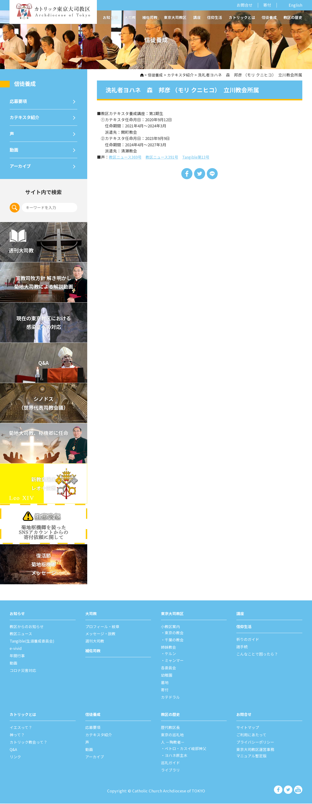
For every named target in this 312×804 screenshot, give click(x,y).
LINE (212, 173)
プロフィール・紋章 (103, 628)
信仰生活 (214, 17)
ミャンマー (175, 662)
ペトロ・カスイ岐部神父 (187, 749)
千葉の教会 (175, 641)
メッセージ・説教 (101, 636)
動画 (14, 151)
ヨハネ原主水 (177, 756)
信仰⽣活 (244, 628)
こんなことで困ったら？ (258, 656)
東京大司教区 (175, 17)
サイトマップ (248, 728)
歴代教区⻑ (171, 728)
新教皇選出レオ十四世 (43, 486)
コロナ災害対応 (24, 672)
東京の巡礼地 (173, 735)
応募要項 (19, 101)
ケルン (171, 655)
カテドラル (171, 698)
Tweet (199, 173)
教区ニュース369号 (126, 157)
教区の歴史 (292, 17)
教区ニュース (22, 636)
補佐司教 (149, 17)
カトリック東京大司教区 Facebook (279, 790)
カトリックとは (242, 17)
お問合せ (245, 5)
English (295, 5)
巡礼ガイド (171, 763)
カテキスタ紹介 (179, 75)
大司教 (130, 17)
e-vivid (16, 650)
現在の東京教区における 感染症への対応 (43, 324)
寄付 (267, 5)
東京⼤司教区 (173, 615)
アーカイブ (21, 167)
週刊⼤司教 (95, 643)
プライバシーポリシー (256, 743)
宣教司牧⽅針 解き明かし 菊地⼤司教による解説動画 (44, 284)
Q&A (43, 365)
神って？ (18, 735)
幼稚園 (167, 676)
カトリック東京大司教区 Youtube (298, 790)
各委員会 (169, 669)
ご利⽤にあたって (252, 735)
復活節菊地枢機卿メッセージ (43, 566)
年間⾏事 (18, 657)
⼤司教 (91, 615)
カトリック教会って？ (30, 743)
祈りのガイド (248, 641)
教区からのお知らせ (28, 628)
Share (186, 173)
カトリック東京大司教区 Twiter (288, 790)
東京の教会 (175, 635)
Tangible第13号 (200, 157)
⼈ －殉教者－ (173, 743)
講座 (197, 17)
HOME (139, 75)
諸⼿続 (242, 649)
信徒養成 (269, 17)
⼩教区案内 (171, 628)
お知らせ (110, 17)
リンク (16, 757)
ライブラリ (171, 770)
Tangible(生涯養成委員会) (33, 643)
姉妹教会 (169, 649)
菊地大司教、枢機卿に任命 (41, 435)
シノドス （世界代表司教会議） (43, 405)
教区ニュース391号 (164, 157)
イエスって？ (22, 728)
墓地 (165, 684)
